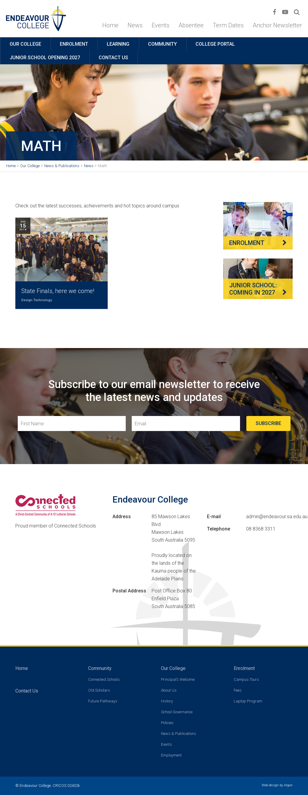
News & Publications (178, 733)
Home (110, 25)
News (135, 25)
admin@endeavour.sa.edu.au (276, 516)
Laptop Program (248, 701)
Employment (171, 755)
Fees (238, 690)
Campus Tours (246, 679)
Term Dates (228, 25)
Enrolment (74, 44)
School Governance (176, 712)
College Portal (215, 44)
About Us (169, 690)
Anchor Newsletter (277, 25)
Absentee (191, 25)
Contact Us (113, 57)
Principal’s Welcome (178, 679)
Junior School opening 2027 (45, 57)
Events (160, 25)
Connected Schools (104, 679)
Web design (270, 785)
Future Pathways (102, 701)
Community (162, 44)
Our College (25, 44)
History (167, 701)
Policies (167, 722)
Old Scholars (99, 690)
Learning (118, 44)
